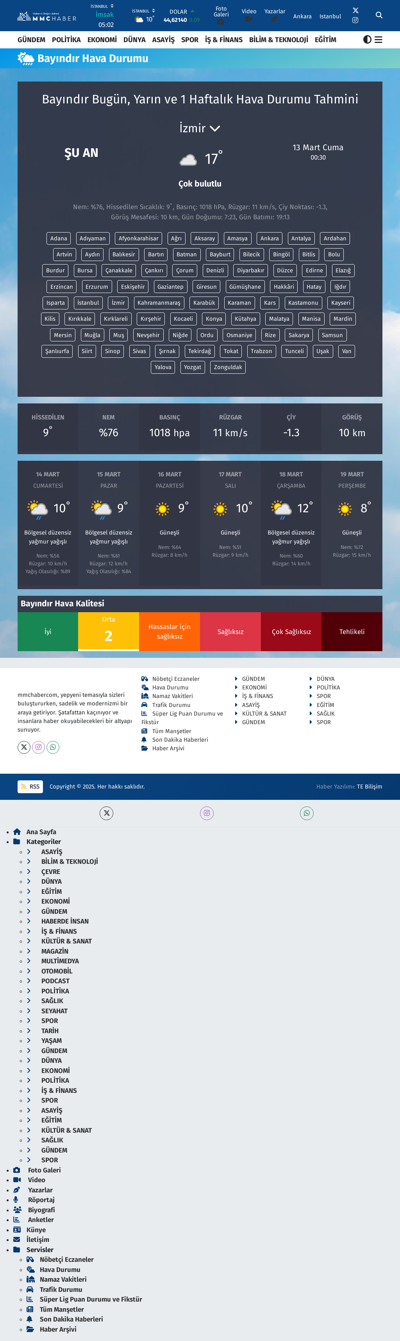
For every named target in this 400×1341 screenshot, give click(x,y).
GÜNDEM (31, 40)
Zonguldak (228, 367)
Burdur (55, 270)
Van (347, 351)
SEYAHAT (47, 1011)
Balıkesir (123, 254)
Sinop (112, 351)
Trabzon (261, 351)
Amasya (237, 238)
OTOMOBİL (50, 971)
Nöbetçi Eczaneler (170, 678)
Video (29, 1180)
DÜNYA (134, 40)
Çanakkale (118, 270)
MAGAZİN (47, 951)
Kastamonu (303, 302)
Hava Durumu (165, 687)
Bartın (156, 254)
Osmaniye (239, 335)
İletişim (31, 1240)
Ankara (270, 238)
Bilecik (251, 254)
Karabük (204, 302)
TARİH (43, 1031)
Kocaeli (183, 318)
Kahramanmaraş (159, 302)
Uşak (322, 351)
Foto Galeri (37, 1170)
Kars (270, 302)
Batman (187, 254)
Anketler (33, 1220)
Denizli (215, 270)
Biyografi (34, 1210)
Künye (29, 1230)
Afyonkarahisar (139, 238)
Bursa (85, 270)
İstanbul (88, 302)
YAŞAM (44, 1041)
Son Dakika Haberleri (175, 739)
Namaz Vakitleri (167, 696)
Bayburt (220, 254)
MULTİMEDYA (53, 961)
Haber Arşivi (163, 748)
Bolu (334, 254)
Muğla (92, 335)
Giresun (206, 286)
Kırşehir (151, 318)
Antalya (301, 238)
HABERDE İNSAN (58, 921)
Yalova (163, 367)
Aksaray (205, 238)
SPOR (189, 40)
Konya (214, 318)
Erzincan (61, 286)
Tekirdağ (199, 351)
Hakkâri (284, 286)
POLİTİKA (66, 40)
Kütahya (245, 318)
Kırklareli (116, 318)
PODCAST (48, 981)
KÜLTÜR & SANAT (260, 713)
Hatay (314, 286)
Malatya (279, 318)
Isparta (55, 302)
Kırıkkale (79, 318)
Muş (118, 335)
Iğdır (340, 286)
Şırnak (167, 351)
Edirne (314, 270)
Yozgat (192, 367)
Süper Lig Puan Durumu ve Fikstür (84, 1299)
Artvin (64, 254)
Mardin (343, 318)
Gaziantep (170, 286)
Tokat (231, 351)
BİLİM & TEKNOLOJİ (278, 40)
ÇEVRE (43, 872)
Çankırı (154, 270)
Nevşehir (148, 335)
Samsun (332, 335)
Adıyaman (93, 238)
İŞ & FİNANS (224, 40)
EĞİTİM (325, 40)
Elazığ (343, 270)
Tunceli (294, 351)
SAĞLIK (322, 713)
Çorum (185, 270)
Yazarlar (33, 1190)
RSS (30, 786)
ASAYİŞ (163, 40)
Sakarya (299, 335)
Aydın (92, 254)
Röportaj (34, 1200)
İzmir (118, 302)
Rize (270, 335)
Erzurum (97, 286)
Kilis (50, 318)
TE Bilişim (369, 786)
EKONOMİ (102, 40)
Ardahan (335, 238)
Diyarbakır (250, 270)
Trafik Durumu (166, 705)
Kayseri (340, 302)
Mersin (63, 335)
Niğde (180, 335)
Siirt (87, 351)
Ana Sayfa (34, 832)
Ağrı (176, 238)
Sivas (139, 351)
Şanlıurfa (57, 351)
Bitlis (308, 254)
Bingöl (281, 254)
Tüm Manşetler (166, 731)
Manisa (311, 318)
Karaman (239, 302)
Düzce (285, 270)
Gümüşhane (245, 286)
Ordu (207, 335)
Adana (58, 238)
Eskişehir (133, 286)
